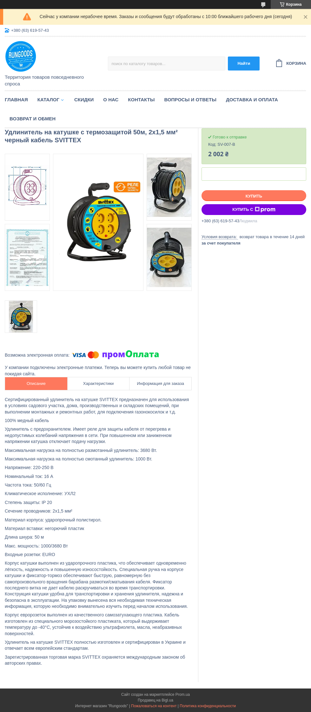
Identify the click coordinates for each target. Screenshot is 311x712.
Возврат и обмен (33, 118)
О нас (110, 99)
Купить (254, 196)
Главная (16, 99)
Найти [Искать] (243, 63)
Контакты (141, 99)
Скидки (84, 99)
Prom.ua (182, 694)
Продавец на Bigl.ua (155, 700)
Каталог (48, 99)
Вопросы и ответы (190, 99)
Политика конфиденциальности (208, 706)
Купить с (253, 209)
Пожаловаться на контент (153, 706)
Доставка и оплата (252, 99)
